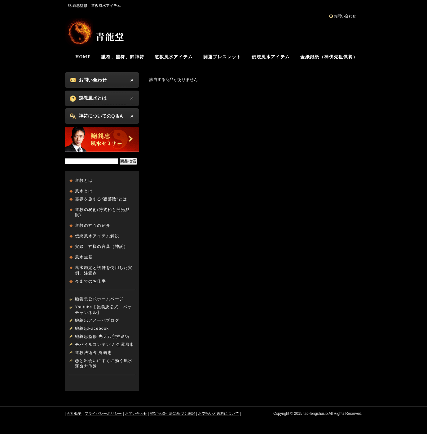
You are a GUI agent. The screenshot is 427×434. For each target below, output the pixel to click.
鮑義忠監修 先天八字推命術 (102, 336)
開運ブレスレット (222, 57)
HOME (83, 57)
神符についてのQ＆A (101, 116)
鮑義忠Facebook (92, 328)
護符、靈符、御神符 (122, 57)
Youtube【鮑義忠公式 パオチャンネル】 (103, 310)
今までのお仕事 (90, 281)
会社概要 (74, 413)
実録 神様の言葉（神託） (101, 246)
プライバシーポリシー (103, 413)
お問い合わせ (345, 16)
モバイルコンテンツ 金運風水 (104, 344)
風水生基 (84, 257)
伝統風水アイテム (271, 57)
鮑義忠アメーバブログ (97, 320)
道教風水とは (93, 98)
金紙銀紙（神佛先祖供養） (329, 57)
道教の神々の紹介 (92, 225)
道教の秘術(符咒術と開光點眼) (102, 212)
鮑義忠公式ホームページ (99, 299)
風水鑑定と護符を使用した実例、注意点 (104, 270)
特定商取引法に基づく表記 (172, 413)
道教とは (84, 180)
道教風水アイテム (174, 57)
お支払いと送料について (218, 413)
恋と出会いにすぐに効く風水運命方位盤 (104, 363)
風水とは (84, 191)
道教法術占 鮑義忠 (93, 352)
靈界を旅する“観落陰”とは (101, 199)
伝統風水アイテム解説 (97, 236)
